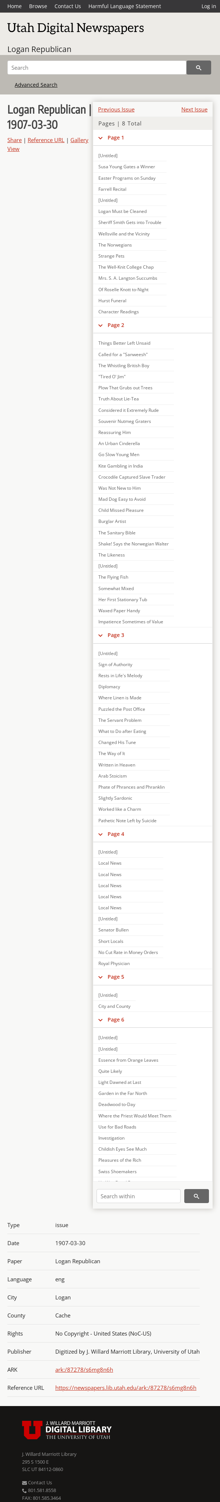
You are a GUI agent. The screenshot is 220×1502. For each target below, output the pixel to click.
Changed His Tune (117, 742)
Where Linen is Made (120, 698)
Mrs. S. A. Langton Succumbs (127, 278)
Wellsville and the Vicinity (124, 234)
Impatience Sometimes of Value (130, 622)
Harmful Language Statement (124, 6)
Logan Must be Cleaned (122, 211)
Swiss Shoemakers (117, 1171)
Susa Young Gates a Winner (126, 166)
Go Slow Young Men (118, 454)
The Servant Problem (120, 720)
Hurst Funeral (112, 300)
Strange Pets (111, 256)
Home (14, 6)
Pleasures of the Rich (119, 1160)
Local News (110, 863)
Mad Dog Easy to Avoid (122, 499)
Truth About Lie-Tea (118, 399)
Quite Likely (110, 1071)
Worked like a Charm (119, 809)
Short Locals (110, 941)
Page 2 (116, 324)
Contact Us (68, 6)
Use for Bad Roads (117, 1127)
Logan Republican (39, 49)
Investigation (111, 1138)
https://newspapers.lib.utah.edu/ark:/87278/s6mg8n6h (125, 1387)
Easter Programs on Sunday (127, 178)
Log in (209, 6)
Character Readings (118, 312)
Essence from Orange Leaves (128, 1060)
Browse (38, 6)
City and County (114, 1006)
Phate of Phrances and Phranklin (131, 787)
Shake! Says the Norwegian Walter (133, 544)
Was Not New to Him (119, 488)
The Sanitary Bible (117, 533)
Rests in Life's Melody (120, 675)
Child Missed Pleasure (121, 510)
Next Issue (194, 109)
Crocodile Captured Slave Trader (131, 477)
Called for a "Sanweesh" (123, 354)
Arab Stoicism (112, 776)
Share (14, 140)
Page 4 (116, 833)
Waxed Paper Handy (119, 610)
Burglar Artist (112, 521)
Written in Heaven (116, 765)
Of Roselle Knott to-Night (123, 289)
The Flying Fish (113, 577)
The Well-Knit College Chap (126, 267)
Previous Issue (116, 109)
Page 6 (116, 1019)
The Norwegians (115, 245)
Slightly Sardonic (115, 798)
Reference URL (46, 140)
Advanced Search (36, 84)
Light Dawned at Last (119, 1082)
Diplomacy (109, 686)
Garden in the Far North (122, 1093)
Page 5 (116, 976)
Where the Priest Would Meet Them (134, 1116)
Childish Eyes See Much (122, 1149)
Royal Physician (114, 963)
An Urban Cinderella (119, 443)
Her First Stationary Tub (122, 599)
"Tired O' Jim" (112, 376)
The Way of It (111, 753)
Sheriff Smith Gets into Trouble (129, 222)
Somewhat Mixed (116, 588)
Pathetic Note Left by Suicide (127, 820)
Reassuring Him (114, 432)
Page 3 (116, 634)
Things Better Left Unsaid (124, 343)
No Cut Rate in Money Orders (128, 952)
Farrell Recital (112, 189)
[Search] (96, 68)
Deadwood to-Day (116, 1104)
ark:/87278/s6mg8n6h (84, 1369)
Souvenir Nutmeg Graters (124, 421)
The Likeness (111, 555)
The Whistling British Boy (123, 365)
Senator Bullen (113, 930)
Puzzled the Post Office (121, 709)
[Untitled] (108, 155)
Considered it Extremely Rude (128, 410)
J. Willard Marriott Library (49, 1454)
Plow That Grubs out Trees (125, 388)
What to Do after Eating (122, 731)
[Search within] (139, 1196)
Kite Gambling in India (120, 466)
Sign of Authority (115, 664)
